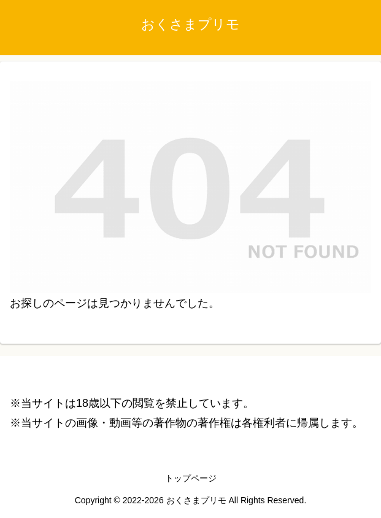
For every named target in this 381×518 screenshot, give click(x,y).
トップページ (191, 478)
